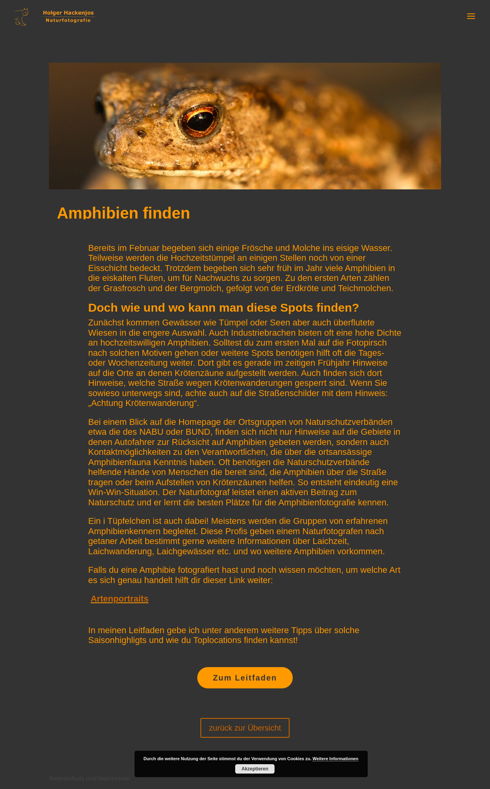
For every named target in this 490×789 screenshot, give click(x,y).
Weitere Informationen (335, 758)
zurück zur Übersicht (245, 728)
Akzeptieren (254, 769)
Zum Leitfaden (245, 677)
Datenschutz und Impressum (89, 778)
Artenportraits (120, 599)
